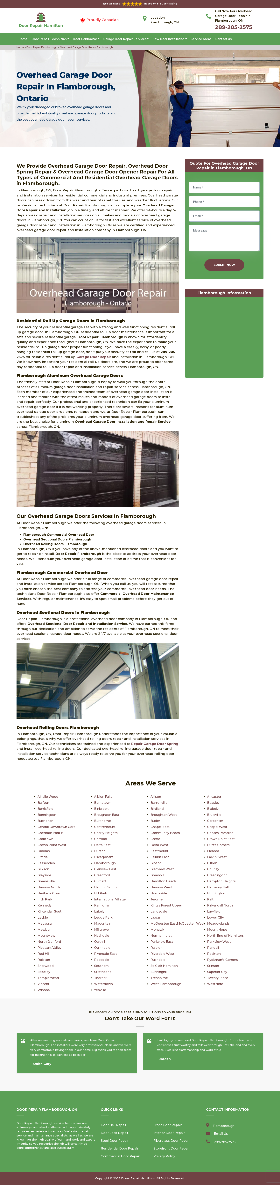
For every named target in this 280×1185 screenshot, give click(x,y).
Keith (211, 899)
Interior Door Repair (169, 1133)
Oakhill (99, 942)
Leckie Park (103, 917)
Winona (44, 990)
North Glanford (49, 942)
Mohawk (157, 929)
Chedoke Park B (50, 833)
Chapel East (160, 827)
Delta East (102, 845)
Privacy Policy (164, 1156)
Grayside (44, 875)
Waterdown (103, 984)
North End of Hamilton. (225, 935)
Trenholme (159, 978)
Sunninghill (158, 972)
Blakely (213, 809)
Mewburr (45, 929)
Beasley (213, 803)
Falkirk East (159, 857)
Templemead (48, 978)
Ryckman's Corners (222, 960)
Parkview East (161, 942)
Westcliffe (215, 984)
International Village (110, 899)
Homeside (158, 893)
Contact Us (223, 39)
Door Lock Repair (114, 1133)
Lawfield (213, 911)
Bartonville (158, 803)
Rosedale (101, 960)
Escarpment (104, 857)
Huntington (216, 893)
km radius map (224, 338)
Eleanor (213, 851)
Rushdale (157, 960)
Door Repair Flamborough (41, 47)
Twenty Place (217, 978)
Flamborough (105, 863)
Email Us (221, 1133)
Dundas (44, 851)
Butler (155, 821)
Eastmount (159, 851)
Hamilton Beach (163, 881)
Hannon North (49, 887)
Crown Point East (221, 839)
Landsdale (158, 911)
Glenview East (105, 869)
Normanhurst (161, 935)
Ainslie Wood (48, 797)
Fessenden (46, 863)
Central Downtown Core (56, 827)
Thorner (100, 978)
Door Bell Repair (113, 1125)
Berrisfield (45, 809)
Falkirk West (217, 857)
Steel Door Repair (115, 1141)
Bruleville (214, 815)
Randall (213, 948)
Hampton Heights (221, 881)
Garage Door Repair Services (124, 39)
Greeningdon (217, 875)
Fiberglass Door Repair (171, 1141)
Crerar (155, 839)
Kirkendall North (220, 905)
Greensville (46, 881)
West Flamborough (165, 984)
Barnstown (102, 803)
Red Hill (44, 954)
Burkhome (102, 821)
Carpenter (215, 821)
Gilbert (212, 863)
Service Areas (201, 39)
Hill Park (100, 893)
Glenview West (162, 869)
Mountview (46, 935)
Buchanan (45, 821)
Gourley (213, 869)
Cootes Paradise (220, 833)
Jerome (156, 899)
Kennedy (45, 905)
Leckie (43, 917)
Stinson (213, 966)
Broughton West (163, 815)
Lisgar (155, 917)
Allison (155, 797)
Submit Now (224, 265)
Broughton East (106, 815)
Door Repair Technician (49, 39)
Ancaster (214, 797)
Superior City (217, 972)
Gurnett (100, 881)
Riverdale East (105, 954)
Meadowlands (218, 923)
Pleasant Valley (49, 948)
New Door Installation (168, 39)
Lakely (99, 911)
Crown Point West (52, 845)
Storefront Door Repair (171, 1148)
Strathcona (102, 972)
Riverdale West (162, 954)
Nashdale (101, 935)
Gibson (156, 863)
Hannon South (105, 887)
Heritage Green (49, 893)
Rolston (44, 960)
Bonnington (47, 815)
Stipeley (44, 972)
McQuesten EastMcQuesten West (177, 923)
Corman (100, 839)
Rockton (214, 954)
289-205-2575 (233, 27)
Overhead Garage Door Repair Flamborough (86, 47)
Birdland (157, 809)
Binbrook (101, 809)
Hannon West (161, 887)
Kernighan (102, 905)
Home (23, 39)
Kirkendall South (50, 911)
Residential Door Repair (119, 1148)
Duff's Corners (218, 845)
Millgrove (101, 929)
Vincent (43, 984)
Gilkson (43, 869)
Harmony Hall (218, 887)
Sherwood (46, 966)
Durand (100, 851)
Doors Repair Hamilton (137, 1178)
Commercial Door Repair (120, 1156)
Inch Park (45, 899)
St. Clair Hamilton (164, 966)
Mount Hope (217, 929)
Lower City (215, 917)
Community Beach (165, 833)
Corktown (45, 839)
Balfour (43, 803)
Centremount (105, 827)
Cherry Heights (106, 833)
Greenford (102, 875)
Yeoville (100, 990)
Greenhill (157, 875)
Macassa (45, 923)
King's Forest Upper (166, 905)
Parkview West (219, 942)
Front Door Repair (167, 1125)
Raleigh (156, 948)
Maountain (102, 923)
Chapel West (217, 827)
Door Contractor (85, 39)
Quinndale (102, 948)
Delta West (159, 845)
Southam (101, 966)
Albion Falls (103, 797)
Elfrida (43, 857)
